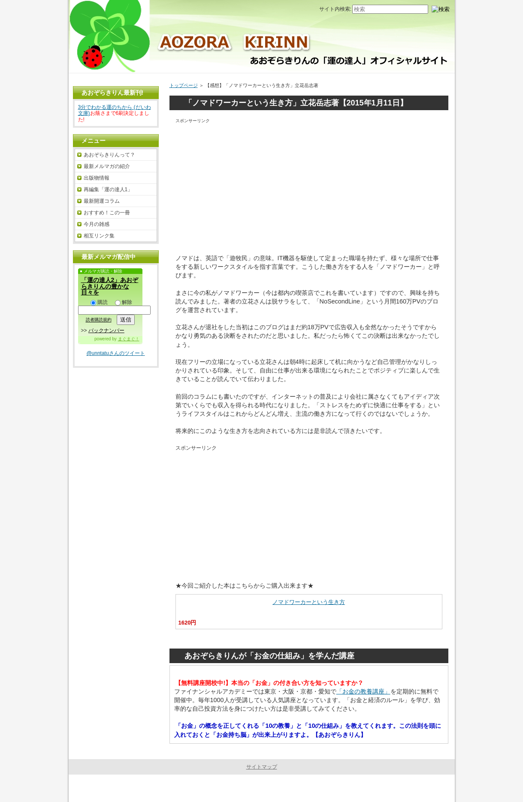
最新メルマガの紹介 (107, 166)
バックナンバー (106, 330)
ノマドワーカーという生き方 (308, 602)
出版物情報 (96, 178)
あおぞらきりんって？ (109, 155)
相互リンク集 (99, 236)
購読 (99, 302)
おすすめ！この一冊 (107, 213)
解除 (123, 302)
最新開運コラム (102, 201)
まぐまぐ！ (128, 338)
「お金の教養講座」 (363, 691)
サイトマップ (261, 767)
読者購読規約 (99, 320)
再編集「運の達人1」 (108, 189)
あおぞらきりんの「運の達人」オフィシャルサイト (259, 788)
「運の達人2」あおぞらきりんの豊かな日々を (110, 286)
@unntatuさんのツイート (115, 353)
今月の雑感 (96, 224)
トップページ (183, 85)
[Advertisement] (308, 185)
